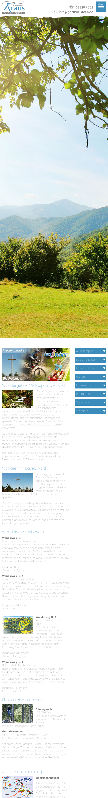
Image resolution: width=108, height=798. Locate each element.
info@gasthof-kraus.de (76, 12)
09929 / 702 (84, 7)
